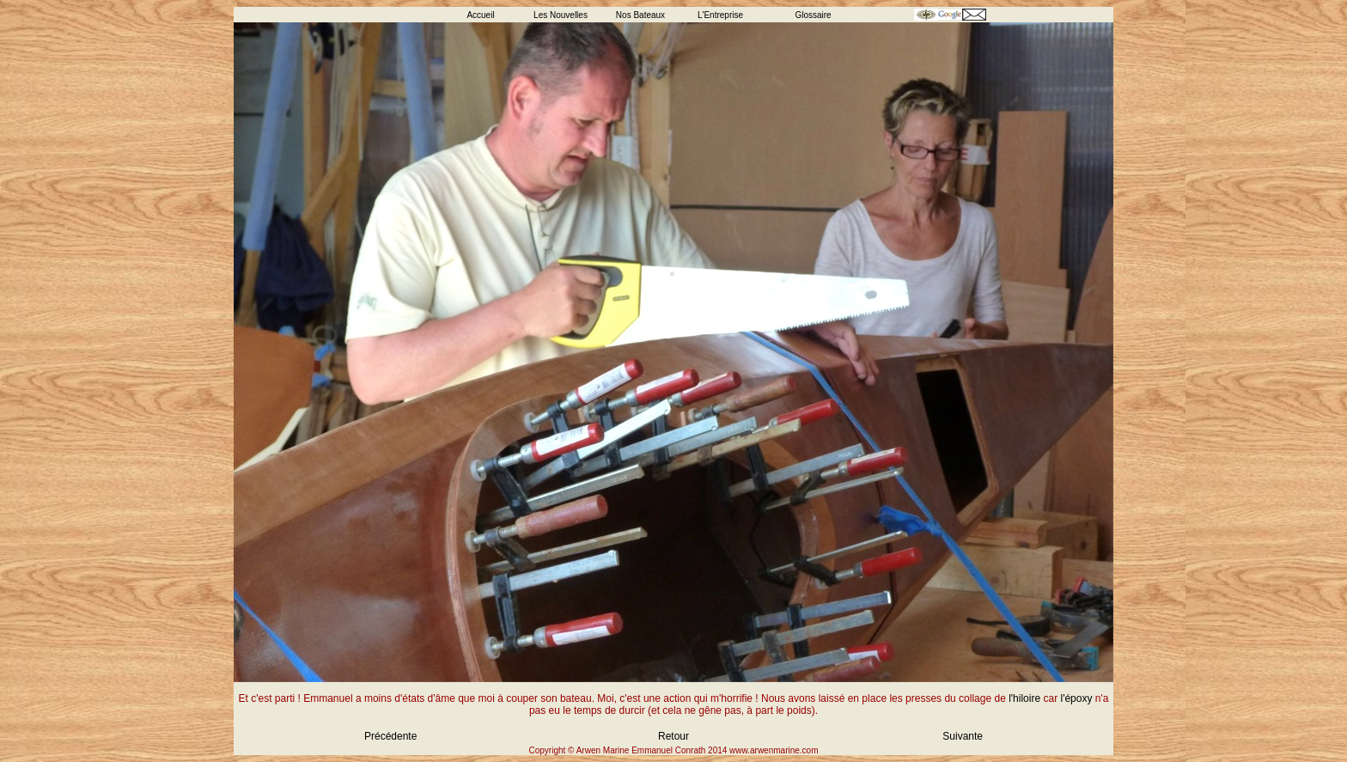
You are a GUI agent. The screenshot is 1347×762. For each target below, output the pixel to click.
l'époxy (1076, 698)
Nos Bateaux (640, 15)
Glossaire (813, 15)
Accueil (480, 15)
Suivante (962, 736)
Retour (673, 736)
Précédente (390, 736)
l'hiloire (1024, 698)
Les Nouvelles (560, 15)
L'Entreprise (720, 15)
